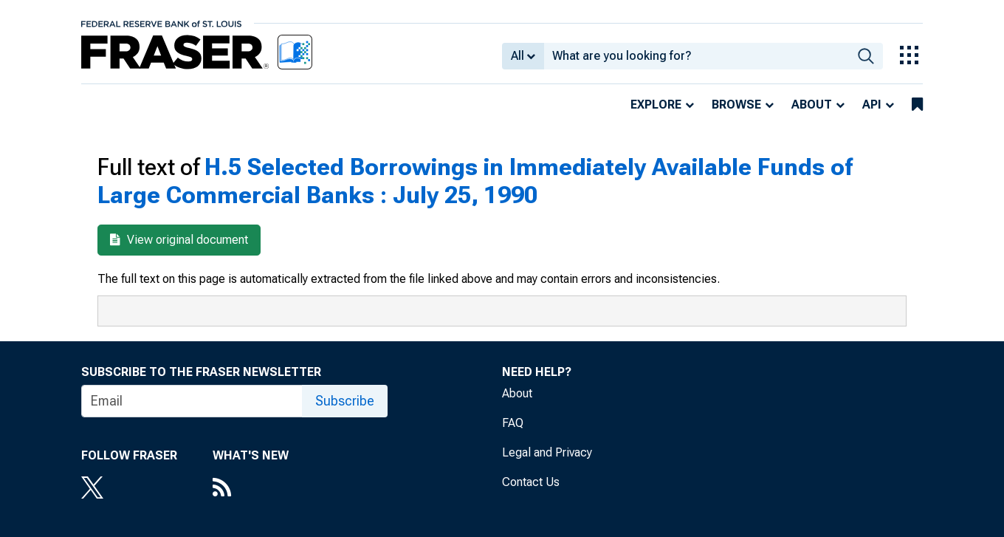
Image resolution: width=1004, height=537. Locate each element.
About (811, 105)
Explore (655, 105)
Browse (736, 105)
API (871, 105)
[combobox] (696, 56)
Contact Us (531, 482)
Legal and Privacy (547, 452)
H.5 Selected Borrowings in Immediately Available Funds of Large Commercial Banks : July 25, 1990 (475, 181)
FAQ (512, 423)
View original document (179, 240)
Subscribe (344, 400)
